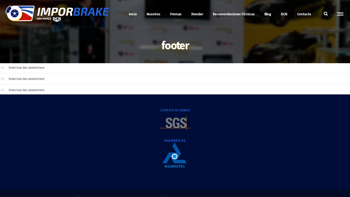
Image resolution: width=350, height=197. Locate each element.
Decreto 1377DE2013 (211, 162)
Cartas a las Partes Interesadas (251, 162)
